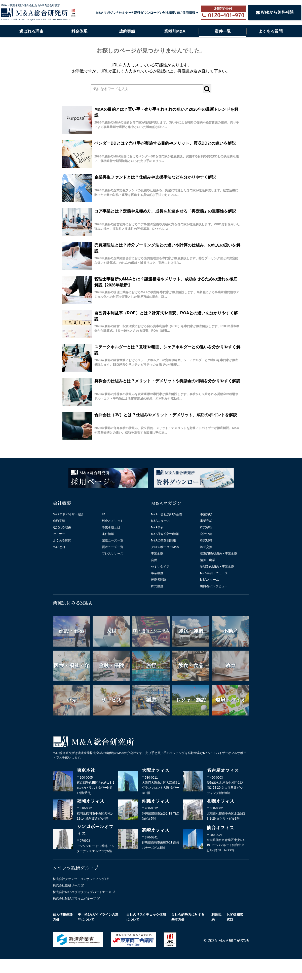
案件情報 (108, 534)
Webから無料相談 (275, 12)
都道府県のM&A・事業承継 (218, 553)
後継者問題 (158, 579)
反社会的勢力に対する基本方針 (187, 917)
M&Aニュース (160, 521)
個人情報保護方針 (63, 917)
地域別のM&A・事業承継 (217, 566)
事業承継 (157, 553)
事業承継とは (111, 527)
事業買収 (206, 514)
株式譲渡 (157, 586)
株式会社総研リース (66, 885)
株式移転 (206, 527)
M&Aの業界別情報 (163, 540)
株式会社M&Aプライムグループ (74, 898)
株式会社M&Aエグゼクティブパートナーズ (82, 892)
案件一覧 (223, 31)
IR (178, 13)
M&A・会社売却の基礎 (166, 514)
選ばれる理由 (31, 31)
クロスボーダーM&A (165, 547)
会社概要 (168, 13)
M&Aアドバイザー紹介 (68, 514)
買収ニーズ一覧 (112, 547)
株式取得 (206, 540)
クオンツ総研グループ (75, 868)
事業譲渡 (157, 573)
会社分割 (206, 534)
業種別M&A (174, 31)
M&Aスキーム (209, 579)
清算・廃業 (207, 560)
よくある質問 (270, 31)
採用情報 (188, 13)
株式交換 (206, 547)
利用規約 (216, 917)
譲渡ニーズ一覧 (112, 540)
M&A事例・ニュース (214, 573)
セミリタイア (160, 566)
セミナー (125, 13)
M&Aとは (59, 547)
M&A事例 (157, 527)
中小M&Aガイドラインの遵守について (98, 917)
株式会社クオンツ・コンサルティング (79, 879)
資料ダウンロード (147, 13)
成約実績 (127, 31)
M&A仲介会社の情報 (165, 534)
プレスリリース (112, 553)
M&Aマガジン (106, 13)
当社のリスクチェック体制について (146, 917)
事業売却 (206, 521)
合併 (154, 560)
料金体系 (79, 31)
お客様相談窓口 (234, 917)
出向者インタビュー (214, 586)
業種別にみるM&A (72, 603)
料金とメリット (112, 521)
